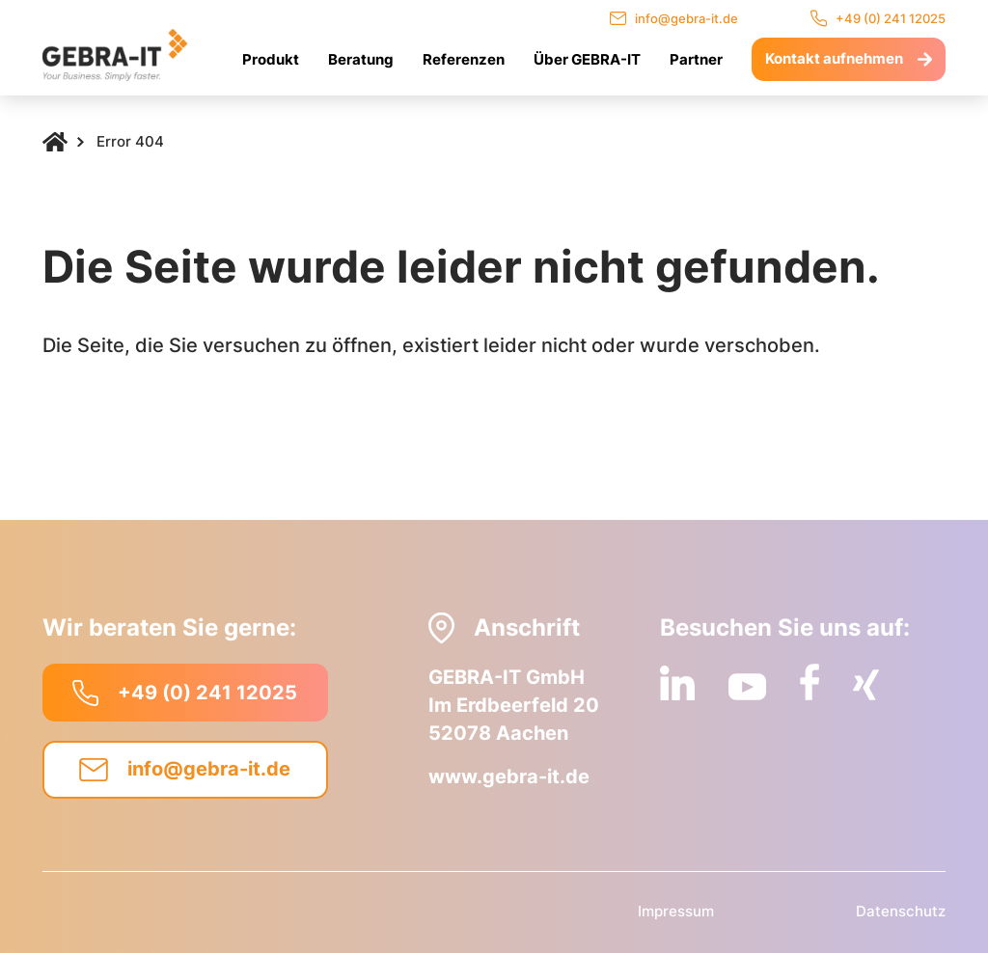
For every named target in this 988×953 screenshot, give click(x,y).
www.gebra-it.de (509, 776)
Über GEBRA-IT (587, 59)
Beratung (361, 59)
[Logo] (114, 55)
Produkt (270, 59)
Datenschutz (901, 911)
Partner (696, 59)
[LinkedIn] (677, 683)
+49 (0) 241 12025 (878, 18)
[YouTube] (747, 685)
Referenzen (464, 59)
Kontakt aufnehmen (848, 58)
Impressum (676, 911)
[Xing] (866, 684)
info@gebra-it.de (674, 18)
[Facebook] (809, 682)
